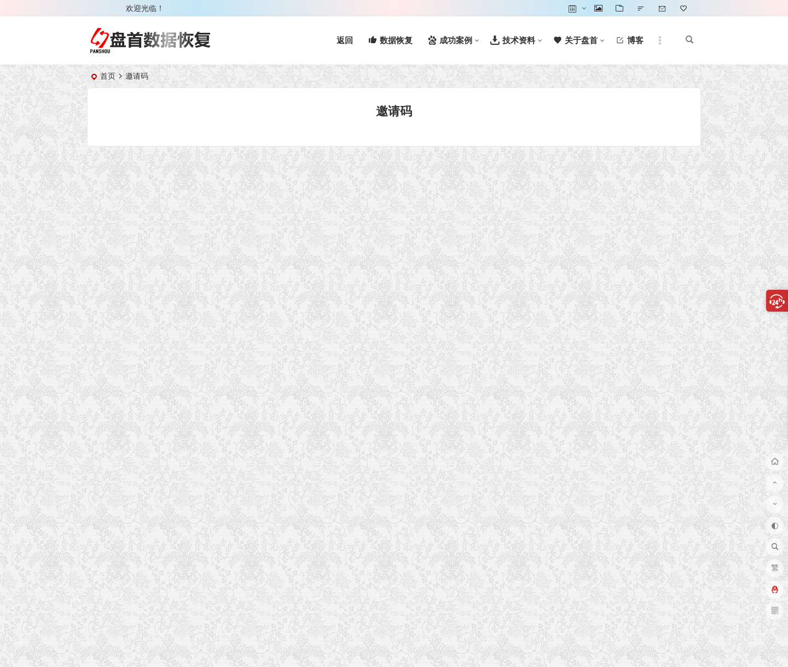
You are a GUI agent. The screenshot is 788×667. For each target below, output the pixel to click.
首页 (107, 76)
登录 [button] (103, 8)
